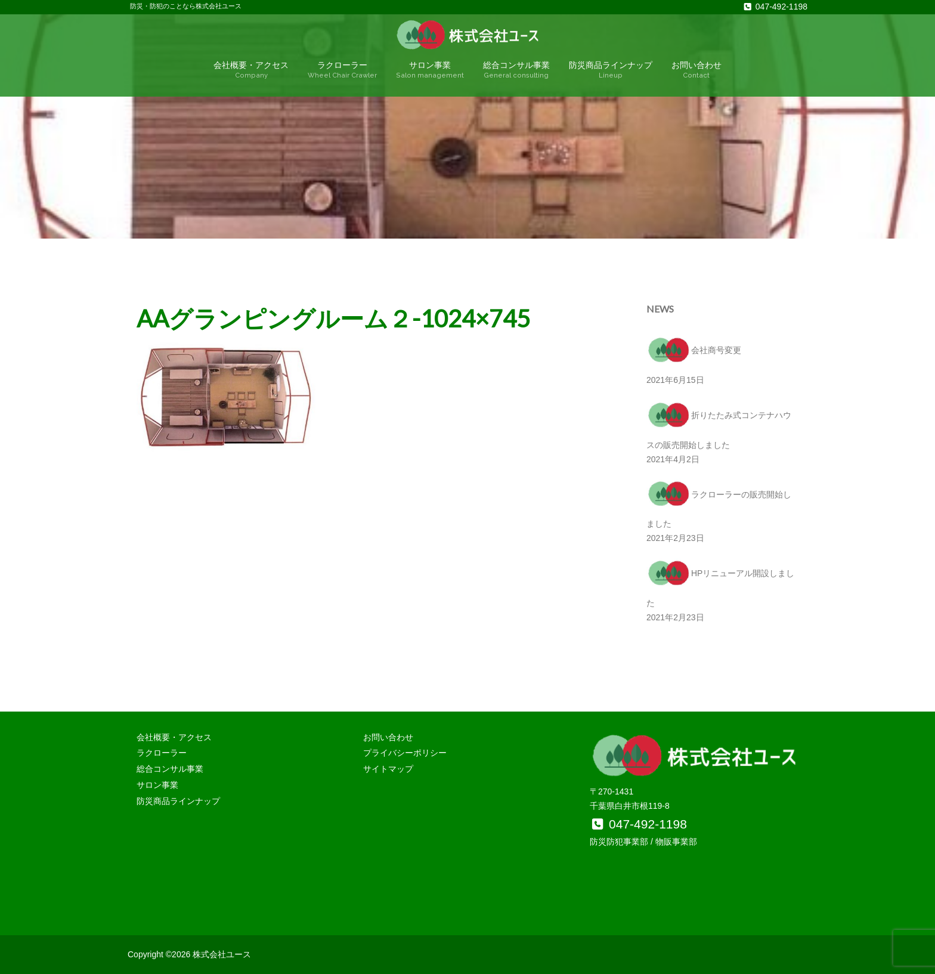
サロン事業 (430, 70)
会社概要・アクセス (251, 70)
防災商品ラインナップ (610, 70)
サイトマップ (388, 769)
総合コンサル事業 (516, 70)
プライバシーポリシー (405, 752)
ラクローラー (342, 70)
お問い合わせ (696, 70)
